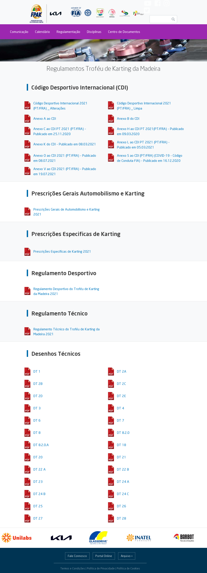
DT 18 (121, 445)
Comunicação (19, 32)
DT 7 (120, 420)
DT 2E (121, 396)
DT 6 (37, 420)
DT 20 (38, 457)
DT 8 (37, 433)
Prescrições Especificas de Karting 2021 (62, 251)
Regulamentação (68, 32)
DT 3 (37, 408)
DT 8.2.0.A (41, 445)
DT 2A (121, 371)
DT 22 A (39, 469)
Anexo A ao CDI (44, 118)
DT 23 (38, 482)
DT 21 (121, 457)
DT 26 (121, 506)
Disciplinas (94, 32)
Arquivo (126, 556)
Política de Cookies (128, 568)
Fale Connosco (77, 556)
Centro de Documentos (124, 32)
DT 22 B (123, 469)
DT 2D (38, 396)
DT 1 (37, 371)
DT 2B (38, 384)
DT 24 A (123, 482)
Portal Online (103, 556)
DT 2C (121, 384)
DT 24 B (39, 494)
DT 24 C (123, 494)
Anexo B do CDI (128, 118)
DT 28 (121, 518)
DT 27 (38, 518)
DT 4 (120, 408)
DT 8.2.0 (123, 433)
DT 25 (38, 506)
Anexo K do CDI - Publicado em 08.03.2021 (64, 144)
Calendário (42, 32)
